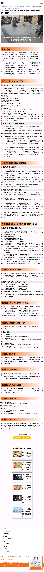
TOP (2, 6)
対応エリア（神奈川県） (15, 6)
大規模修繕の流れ (6, 531)
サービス (4, 549)
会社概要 (4, 529)
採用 (3, 541)
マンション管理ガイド (7, 539)
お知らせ (39, 529)
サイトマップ (5, 551)
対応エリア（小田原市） (26, 6)
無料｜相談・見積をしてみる (22, 438)
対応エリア (6, 6)
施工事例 (4, 536)
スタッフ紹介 (5, 544)
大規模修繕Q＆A (6, 534)
